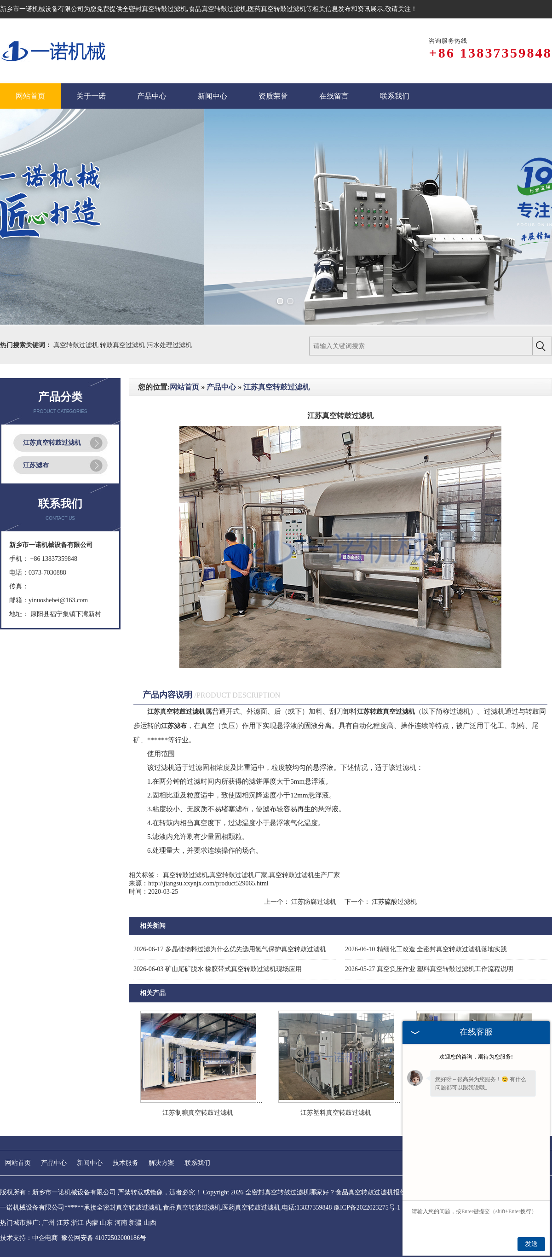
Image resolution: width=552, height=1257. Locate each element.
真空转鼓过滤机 (76, 345)
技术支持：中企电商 (29, 1237)
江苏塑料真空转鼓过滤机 (335, 1112)
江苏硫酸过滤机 (393, 901)
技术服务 (125, 1162)
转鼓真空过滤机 (123, 345)
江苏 (63, 1222)
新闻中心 (90, 1162)
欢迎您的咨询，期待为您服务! (476, 1056)
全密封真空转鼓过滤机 (154, 9)
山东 (106, 1222)
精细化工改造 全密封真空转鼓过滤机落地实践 (426, 949)
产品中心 (221, 387)
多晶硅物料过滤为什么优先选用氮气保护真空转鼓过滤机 (229, 949)
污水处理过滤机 (169, 345)
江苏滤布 (36, 465)
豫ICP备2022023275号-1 (367, 1207)
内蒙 (92, 1222)
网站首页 (184, 387)
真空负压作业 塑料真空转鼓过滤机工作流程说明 (429, 969)
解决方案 (161, 1162)
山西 (150, 1222)
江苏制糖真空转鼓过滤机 (197, 1112)
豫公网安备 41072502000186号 (104, 1237)
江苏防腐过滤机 (314, 901)
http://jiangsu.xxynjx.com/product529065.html (208, 883)
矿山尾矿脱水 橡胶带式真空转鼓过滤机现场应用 (217, 969)
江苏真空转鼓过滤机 (52, 442)
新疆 (135, 1222)
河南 (121, 1222)
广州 (48, 1222)
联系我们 (197, 1162)
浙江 (77, 1222)
